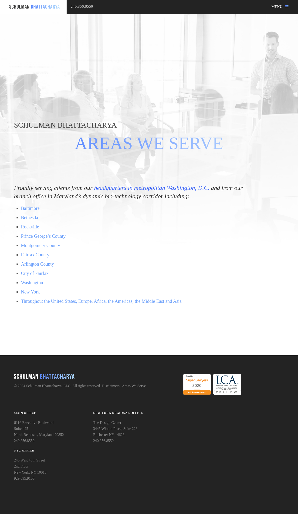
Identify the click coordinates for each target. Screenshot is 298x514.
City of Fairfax (35, 273)
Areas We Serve (134, 386)
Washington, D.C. (188, 188)
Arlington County (37, 264)
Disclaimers (110, 386)
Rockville (30, 226)
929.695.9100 (24, 478)
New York (30, 291)
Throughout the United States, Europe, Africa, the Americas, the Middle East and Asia (101, 301)
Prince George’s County (43, 236)
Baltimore (30, 208)
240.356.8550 (82, 6)
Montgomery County (40, 245)
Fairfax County (35, 254)
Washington (32, 282)
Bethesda (29, 217)
